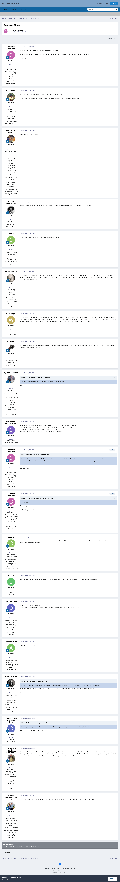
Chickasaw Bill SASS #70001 (11, 423)
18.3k (11, 106)
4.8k (11, 737)
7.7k (11, 657)
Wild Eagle (10, 314)
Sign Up (114, 3)
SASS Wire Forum (10, 3)
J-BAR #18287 (11, 272)
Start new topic (111, 38)
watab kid (11, 342)
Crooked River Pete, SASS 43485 (11, 720)
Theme (47, 868)
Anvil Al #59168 (10, 642)
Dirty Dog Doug (10, 602)
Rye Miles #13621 (11, 373)
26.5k (11, 439)
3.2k (11, 692)
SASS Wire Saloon (26, 32)
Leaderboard (47, 14)
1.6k (11, 64)
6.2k (11, 249)
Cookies (72, 868)
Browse (5, 10)
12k (11, 219)
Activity (13, 9)
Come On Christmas (17, 30)
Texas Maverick (10, 676)
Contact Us (65, 868)
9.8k (11, 815)
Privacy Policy (56, 868)
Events (12, 14)
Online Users (36, 14)
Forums (4, 14)
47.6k (11, 388)
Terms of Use (25, 879)
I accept (112, 879)
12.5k (11, 287)
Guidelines (20, 14)
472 (11, 329)
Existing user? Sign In (100, 3)
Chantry (10, 234)
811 (11, 591)
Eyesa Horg (11, 91)
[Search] (96, 9)
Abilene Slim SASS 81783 (10, 203)
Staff (28, 14)
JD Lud (11, 575)
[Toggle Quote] (22, 377)
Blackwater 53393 (11, 131)
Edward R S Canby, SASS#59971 (11, 750)
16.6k (11, 357)
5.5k (11, 767)
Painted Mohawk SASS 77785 (11, 797)
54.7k (11, 148)
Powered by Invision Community (60, 872)
